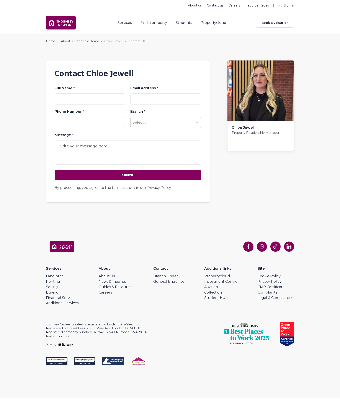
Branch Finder (165, 278)
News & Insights (112, 283)
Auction (211, 289)
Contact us (215, 5)
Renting (53, 283)
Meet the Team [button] (87, 42)
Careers (234, 5)
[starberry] (65, 346)
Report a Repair (257, 5)
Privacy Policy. (159, 189)
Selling (52, 289)
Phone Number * (69, 113)
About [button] (65, 42)
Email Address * (144, 89)
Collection (213, 294)
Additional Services (62, 305)
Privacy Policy (269, 283)
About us (195, 5)
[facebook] (247, 248)
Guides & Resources (116, 289)
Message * (64, 136)
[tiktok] (275, 248)
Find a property (155, 23)
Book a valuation (275, 23)
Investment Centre (220, 283)
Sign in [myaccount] (286, 5)
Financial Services (61, 299)
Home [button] (51, 42)
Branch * (137, 113)
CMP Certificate (271, 289)
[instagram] (261, 248)
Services (126, 23)
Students (185, 23)
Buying (52, 294)
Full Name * (65, 89)
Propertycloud (215, 23)
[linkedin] (289, 248)
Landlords (54, 278)
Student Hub (216, 299)
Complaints (267, 294)
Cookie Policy (269, 278)
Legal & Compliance (275, 299)
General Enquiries (168, 283)
